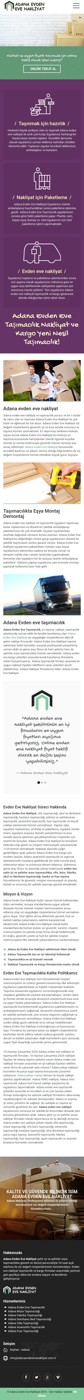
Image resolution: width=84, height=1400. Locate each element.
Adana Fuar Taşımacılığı (20, 1331)
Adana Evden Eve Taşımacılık (24, 1307)
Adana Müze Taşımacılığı (21, 1311)
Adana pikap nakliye (30, 1075)
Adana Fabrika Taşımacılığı (22, 1315)
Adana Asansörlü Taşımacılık (24, 1327)
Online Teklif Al (43, 69)
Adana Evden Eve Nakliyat (41, 447)
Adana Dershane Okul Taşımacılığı (27, 1319)
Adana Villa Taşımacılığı (20, 1323)
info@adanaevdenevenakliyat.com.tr (33, 1358)
